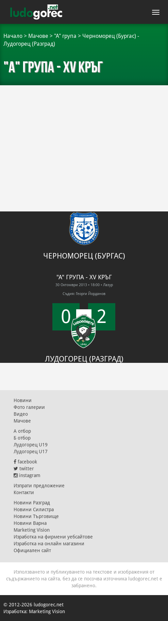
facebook (25, 461)
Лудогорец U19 (31, 444)
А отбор (22, 431)
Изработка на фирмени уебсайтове (53, 536)
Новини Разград (32, 502)
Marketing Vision (32, 530)
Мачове (38, 36)
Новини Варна (30, 523)
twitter (24, 468)
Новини (23, 400)
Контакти (24, 492)
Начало (12, 36)
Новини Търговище (36, 516)
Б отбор (22, 438)
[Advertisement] (84, 136)
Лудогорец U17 (31, 451)
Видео (21, 414)
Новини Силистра (34, 509)
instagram (27, 475)
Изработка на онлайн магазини (49, 543)
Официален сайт (32, 550)
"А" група (65, 36)
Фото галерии (29, 407)
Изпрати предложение (39, 485)
